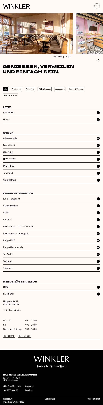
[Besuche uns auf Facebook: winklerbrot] (34, 391)
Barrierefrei (16, 89)
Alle (5, 89)
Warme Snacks (10, 95)
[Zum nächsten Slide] (98, 60)
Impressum (7, 399)
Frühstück (30, 89)
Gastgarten (60, 89)
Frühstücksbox (44, 89)
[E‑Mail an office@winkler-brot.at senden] (12, 387)
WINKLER (16, 6)
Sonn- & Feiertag (76, 89)
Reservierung (24, 336)
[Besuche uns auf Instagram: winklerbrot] (34, 387)
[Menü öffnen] (97, 6)
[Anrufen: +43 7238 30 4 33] (12, 391)
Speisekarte (9, 336)
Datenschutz (50, 399)
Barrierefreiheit (93, 399)
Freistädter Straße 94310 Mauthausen (11, 379)
